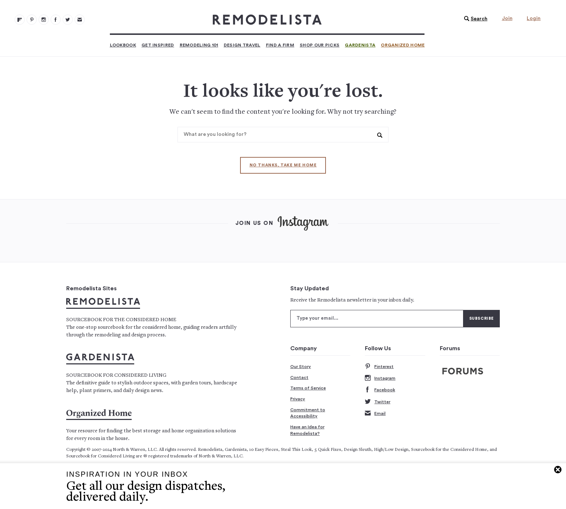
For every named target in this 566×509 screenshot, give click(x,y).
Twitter (377, 402)
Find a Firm (280, 45)
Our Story (300, 366)
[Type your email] (376, 318)
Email (375, 413)
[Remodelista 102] (44, 20)
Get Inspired (158, 45)
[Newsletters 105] (80, 20)
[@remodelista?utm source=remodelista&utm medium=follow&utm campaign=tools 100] (20, 20)
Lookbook (123, 45)
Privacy (297, 399)
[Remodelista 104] (68, 20)
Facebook (380, 390)
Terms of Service (308, 388)
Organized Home (402, 45)
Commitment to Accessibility (307, 413)
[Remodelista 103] (56, 20)
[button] (474, 19)
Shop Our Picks (319, 45)
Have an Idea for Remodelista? (307, 430)
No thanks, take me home (283, 165)
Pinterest (379, 367)
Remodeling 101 (199, 45)
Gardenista (360, 45)
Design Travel (242, 45)
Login (534, 18)
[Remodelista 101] (32, 20)
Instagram (380, 378)
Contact (299, 377)
